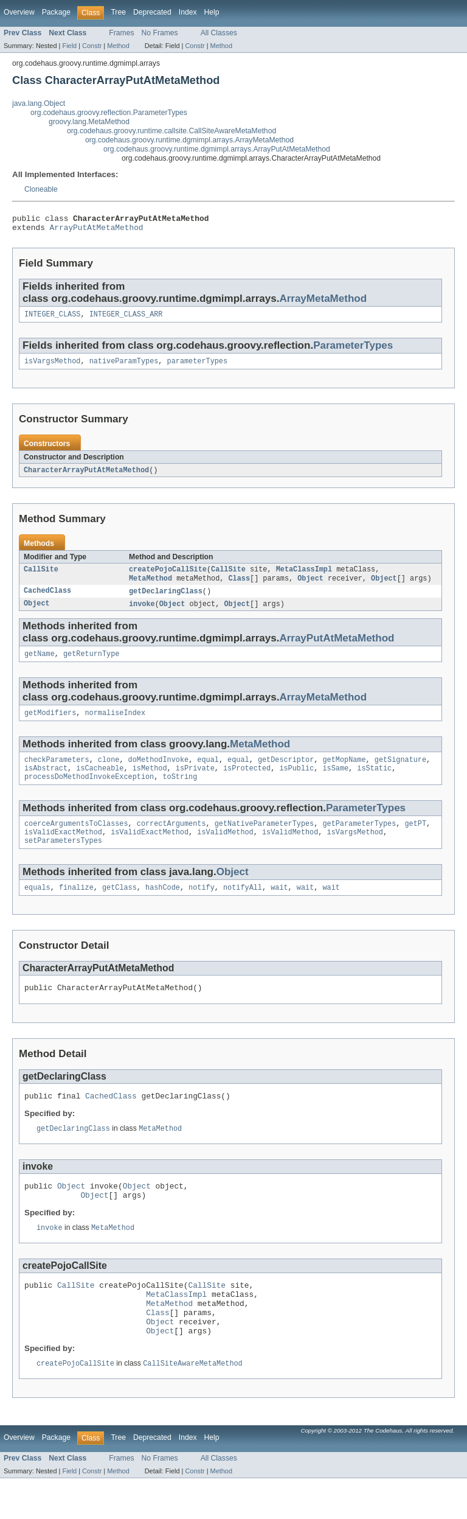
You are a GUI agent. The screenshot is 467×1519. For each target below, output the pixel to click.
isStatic (374, 782)
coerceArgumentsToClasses (76, 840)
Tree (118, 12)
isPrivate (195, 782)
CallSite (41, 577)
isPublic (296, 782)
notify (202, 908)
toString (179, 792)
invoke (142, 613)
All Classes (219, 33)
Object (310, 587)
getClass (119, 908)
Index (188, 12)
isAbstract (45, 782)
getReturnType (91, 664)
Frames (121, 33)
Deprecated (152, 12)
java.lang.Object (38, 103)
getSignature (400, 773)
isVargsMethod (52, 367)
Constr (92, 45)
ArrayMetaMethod (323, 302)
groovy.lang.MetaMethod (89, 121)
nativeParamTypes (124, 367)
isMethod (150, 782)
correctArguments (171, 840)
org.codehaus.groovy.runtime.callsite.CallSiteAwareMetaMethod (171, 131)
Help (212, 12)
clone (109, 773)
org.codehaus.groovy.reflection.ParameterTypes (108, 112)
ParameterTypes (353, 350)
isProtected (247, 782)
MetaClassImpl (304, 577)
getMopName (343, 773)
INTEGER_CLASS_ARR (126, 319)
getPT (415, 840)
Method (118, 45)
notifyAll (242, 908)
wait (279, 908)
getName (39, 664)
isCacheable (99, 782)
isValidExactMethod (63, 850)
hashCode (162, 908)
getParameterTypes (359, 840)
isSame (335, 782)
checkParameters (56, 773)
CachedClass (47, 600)
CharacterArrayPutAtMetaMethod (86, 476)
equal (208, 773)
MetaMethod (150, 587)
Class (239, 587)
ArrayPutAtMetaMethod (97, 230)
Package (56, 12)
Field (69, 45)
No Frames (160, 33)
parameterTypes (197, 367)
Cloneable (41, 189)
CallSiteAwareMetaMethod (192, 1404)
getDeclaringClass (165, 600)
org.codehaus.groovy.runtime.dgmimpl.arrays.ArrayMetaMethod (189, 140)
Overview (19, 12)
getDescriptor (286, 773)
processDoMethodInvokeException (89, 792)
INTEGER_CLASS (52, 319)
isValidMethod (225, 850)
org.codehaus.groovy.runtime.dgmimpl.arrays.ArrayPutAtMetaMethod (216, 149)
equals (37, 908)
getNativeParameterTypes (264, 840)
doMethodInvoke (158, 773)
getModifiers (50, 725)
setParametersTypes (63, 860)
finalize (76, 908)
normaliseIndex (115, 725)
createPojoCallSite (168, 577)
